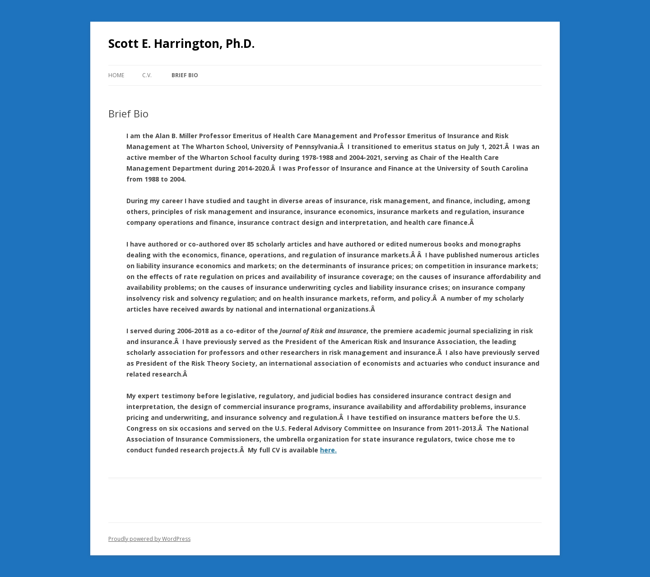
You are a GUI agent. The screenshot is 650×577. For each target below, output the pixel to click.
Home (116, 75)
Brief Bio (185, 75)
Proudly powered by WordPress (149, 539)
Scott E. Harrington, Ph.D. (181, 43)
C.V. (147, 75)
